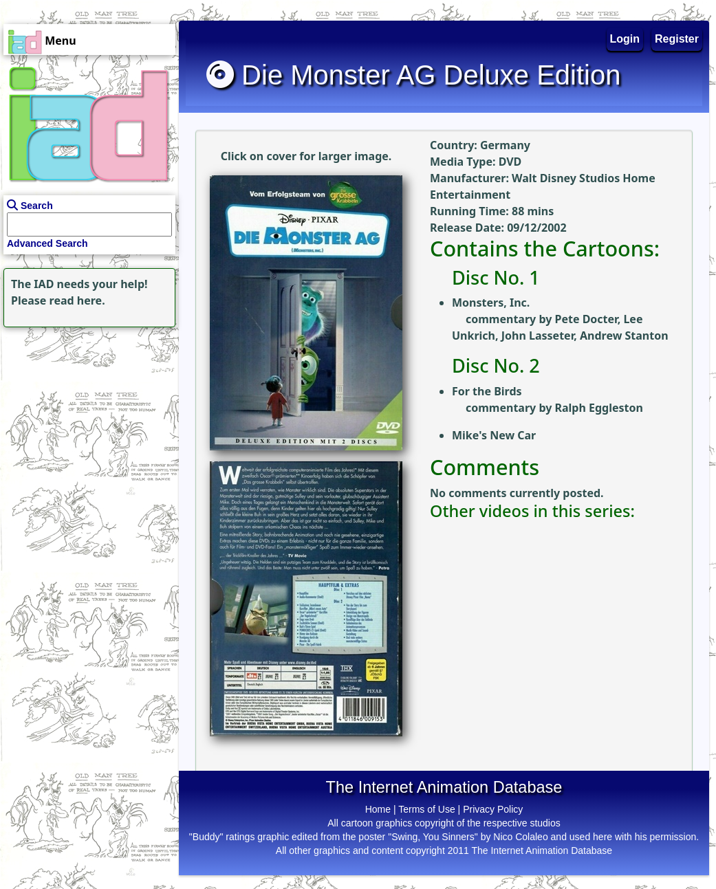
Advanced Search (47, 243)
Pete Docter (585, 319)
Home (378, 809)
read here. (77, 300)
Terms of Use (426, 809)
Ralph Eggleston (598, 407)
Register (677, 39)
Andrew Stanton (624, 335)
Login (625, 39)
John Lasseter (537, 335)
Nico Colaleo (520, 836)
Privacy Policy (493, 809)
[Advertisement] (86, 417)
